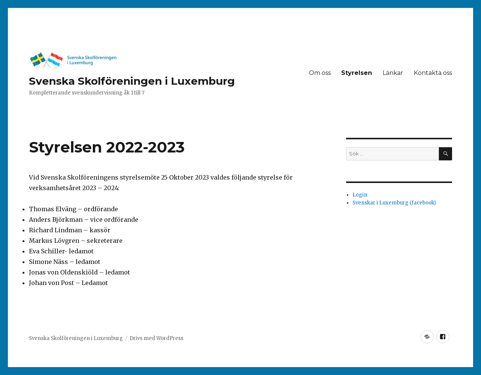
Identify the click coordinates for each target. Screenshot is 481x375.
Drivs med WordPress (156, 338)
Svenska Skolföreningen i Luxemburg (132, 81)
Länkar (393, 72)
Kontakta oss (433, 72)
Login (359, 195)
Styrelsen (356, 72)
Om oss (320, 72)
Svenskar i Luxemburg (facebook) (394, 203)
